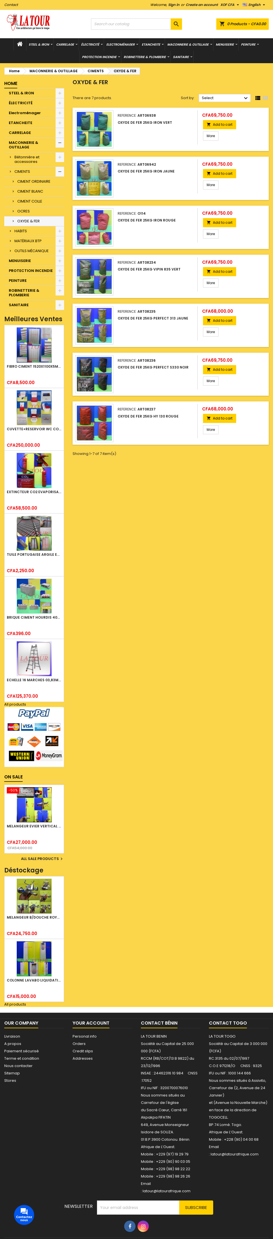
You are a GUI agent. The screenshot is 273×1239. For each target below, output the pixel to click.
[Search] (136, 24)
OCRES (23, 211)
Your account (91, 1023)
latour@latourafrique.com (235, 1154)
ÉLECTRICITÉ (90, 44)
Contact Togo (228, 1023)
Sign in (173, 4)
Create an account (202, 4)
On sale (13, 777)
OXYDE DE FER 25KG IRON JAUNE (146, 171)
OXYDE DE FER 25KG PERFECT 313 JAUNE (153, 318)
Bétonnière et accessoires (26, 159)
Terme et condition (21, 1058)
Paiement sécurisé (21, 1051)
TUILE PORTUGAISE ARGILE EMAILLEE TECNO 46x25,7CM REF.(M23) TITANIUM (34, 554)
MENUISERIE (225, 44)
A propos (12, 1043)
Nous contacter (18, 1065)
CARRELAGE (65, 44)
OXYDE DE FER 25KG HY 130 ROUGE (148, 416)
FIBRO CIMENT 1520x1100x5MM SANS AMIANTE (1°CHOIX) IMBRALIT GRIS (34, 366)
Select (225, 98)
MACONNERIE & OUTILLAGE (188, 44)
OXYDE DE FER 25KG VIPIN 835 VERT (149, 269)
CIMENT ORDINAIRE (33, 181)
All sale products (42, 858)
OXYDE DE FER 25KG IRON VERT (145, 122)
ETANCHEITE (151, 44)
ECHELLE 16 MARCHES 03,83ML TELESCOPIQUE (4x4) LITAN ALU (34, 680)
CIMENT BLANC (30, 191)
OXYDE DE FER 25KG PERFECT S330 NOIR (153, 367)
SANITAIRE (181, 57)
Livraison (12, 1036)
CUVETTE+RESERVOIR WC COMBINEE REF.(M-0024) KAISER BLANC (34, 429)
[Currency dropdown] (230, 5)
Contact (11, 4)
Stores (10, 1080)
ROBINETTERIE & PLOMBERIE (145, 57)
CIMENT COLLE (29, 201)
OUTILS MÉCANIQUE (31, 251)
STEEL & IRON (39, 44)
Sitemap (12, 1073)
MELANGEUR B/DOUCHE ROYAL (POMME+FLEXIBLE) (34, 917)
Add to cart (219, 124)
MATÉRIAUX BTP (28, 241)
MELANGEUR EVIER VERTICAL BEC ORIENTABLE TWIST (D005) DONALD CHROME (34, 826)
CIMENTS (22, 171)
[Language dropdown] (254, 5)
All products (15, 704)
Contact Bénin (159, 1023)
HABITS (20, 231)
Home (10, 83)
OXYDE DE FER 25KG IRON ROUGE (147, 220)
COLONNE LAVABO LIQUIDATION (34, 980)
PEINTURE (248, 44)
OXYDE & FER (28, 221)
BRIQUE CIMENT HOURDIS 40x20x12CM (34, 617)
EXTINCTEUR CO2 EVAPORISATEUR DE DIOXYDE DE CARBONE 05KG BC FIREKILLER (34, 492)
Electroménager (120, 44)
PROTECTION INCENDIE (99, 57)
